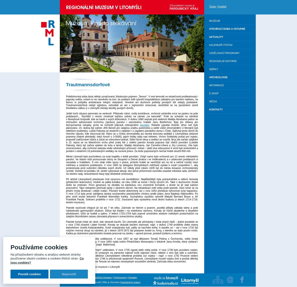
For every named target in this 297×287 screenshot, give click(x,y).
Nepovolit (69, 274)
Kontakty (132, 277)
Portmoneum (120, 277)
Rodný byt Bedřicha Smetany (97, 277)
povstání (144, 125)
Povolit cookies (29, 274)
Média (213, 101)
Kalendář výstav (221, 45)
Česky (212, 6)
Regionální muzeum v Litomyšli (103, 7)
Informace (216, 85)
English (222, 6)
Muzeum (214, 20)
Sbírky (213, 69)
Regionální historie (223, 61)
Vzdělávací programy (224, 53)
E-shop (214, 93)
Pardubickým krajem (130, 282)
